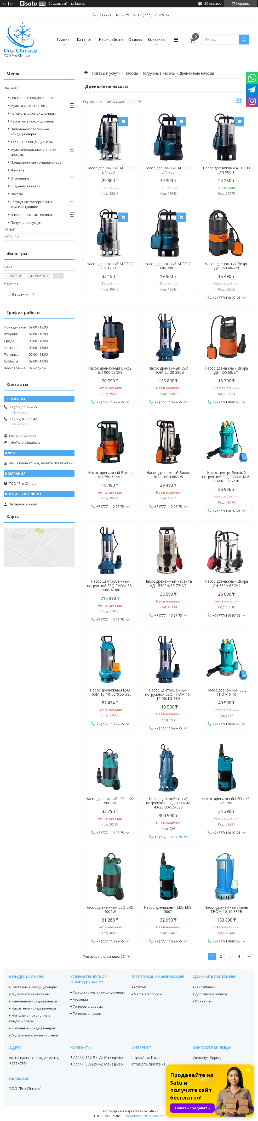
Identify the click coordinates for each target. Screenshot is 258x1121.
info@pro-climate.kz (25, 442)
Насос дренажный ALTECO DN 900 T (226, 170)
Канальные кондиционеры (33, 113)
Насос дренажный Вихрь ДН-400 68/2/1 (226, 370)
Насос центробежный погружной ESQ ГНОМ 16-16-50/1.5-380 (168, 694)
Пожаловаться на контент (145, 1116)
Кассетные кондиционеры (32, 121)
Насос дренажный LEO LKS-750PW (226, 801)
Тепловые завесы (88, 1006)
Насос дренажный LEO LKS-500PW (109, 801)
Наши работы (111, 39)
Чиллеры (17, 170)
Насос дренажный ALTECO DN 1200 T (110, 266)
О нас (10, 229)
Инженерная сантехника (31, 214)
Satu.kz (153, 1111)
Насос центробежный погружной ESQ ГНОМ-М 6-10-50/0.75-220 (226, 477)
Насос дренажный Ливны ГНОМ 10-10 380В (226, 909)
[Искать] (244, 39)
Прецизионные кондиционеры (36, 162)
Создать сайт (58, 3)
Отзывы (135, 39)
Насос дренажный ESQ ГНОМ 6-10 (226, 692)
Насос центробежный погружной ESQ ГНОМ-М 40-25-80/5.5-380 (168, 803)
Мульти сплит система (29, 105)
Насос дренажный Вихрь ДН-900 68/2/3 (110, 370)
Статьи (140, 987)
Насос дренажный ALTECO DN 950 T (110, 170)
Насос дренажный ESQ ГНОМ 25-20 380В (168, 370)
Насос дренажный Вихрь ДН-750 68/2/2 (110, 475)
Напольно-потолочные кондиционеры (29, 131)
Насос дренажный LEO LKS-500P (168, 909)
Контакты (156, 39)
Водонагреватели (25, 186)
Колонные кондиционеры (32, 142)
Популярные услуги (26, 222)
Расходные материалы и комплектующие (31, 204)
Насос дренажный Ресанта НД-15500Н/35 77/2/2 (168, 583)
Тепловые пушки (87, 1013)
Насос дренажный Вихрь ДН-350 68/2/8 (226, 266)
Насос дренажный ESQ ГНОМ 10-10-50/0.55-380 (109, 692)
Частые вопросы (148, 994)
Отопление (19, 178)
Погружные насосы (158, 73)
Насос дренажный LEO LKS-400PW (109, 909)
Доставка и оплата (211, 994)
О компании (205, 987)
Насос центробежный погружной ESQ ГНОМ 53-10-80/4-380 (110, 585)
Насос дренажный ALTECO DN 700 (168, 170)
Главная (64, 39)
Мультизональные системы (35, 1035)
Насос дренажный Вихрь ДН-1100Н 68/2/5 (168, 475)
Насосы (131, 73)
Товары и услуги (106, 73)
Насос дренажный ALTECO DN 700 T (168, 266)
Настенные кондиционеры (32, 97)
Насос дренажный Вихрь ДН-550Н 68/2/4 (226, 583)
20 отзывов (212, 3)
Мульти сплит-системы (31, 994)
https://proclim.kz (23, 436)
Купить (123, 121)
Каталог (84, 39)
